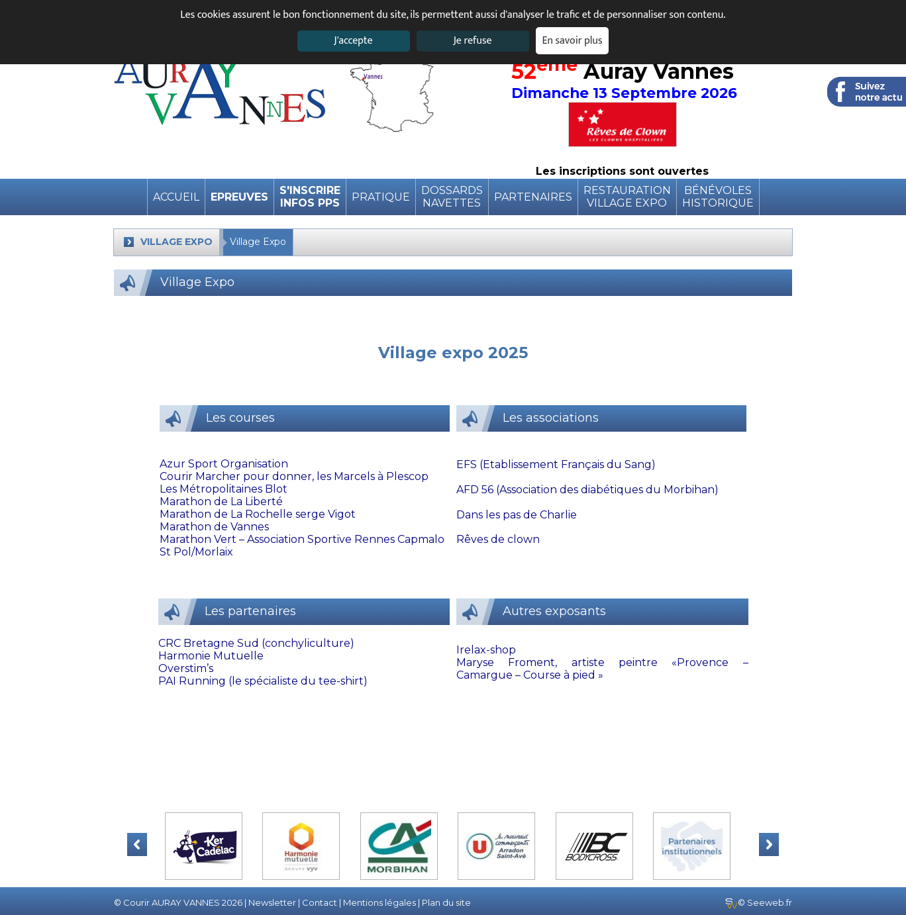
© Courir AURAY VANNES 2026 (178, 902)
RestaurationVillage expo (627, 196)
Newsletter (272, 902)
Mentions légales (379, 902)
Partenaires (533, 197)
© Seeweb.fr (758, 902)
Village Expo (258, 242)
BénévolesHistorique (718, 196)
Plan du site (446, 902)
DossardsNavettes (452, 196)
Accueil (176, 197)
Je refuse (473, 41)
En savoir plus (572, 41)
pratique (381, 197)
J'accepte (353, 41)
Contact (319, 902)
